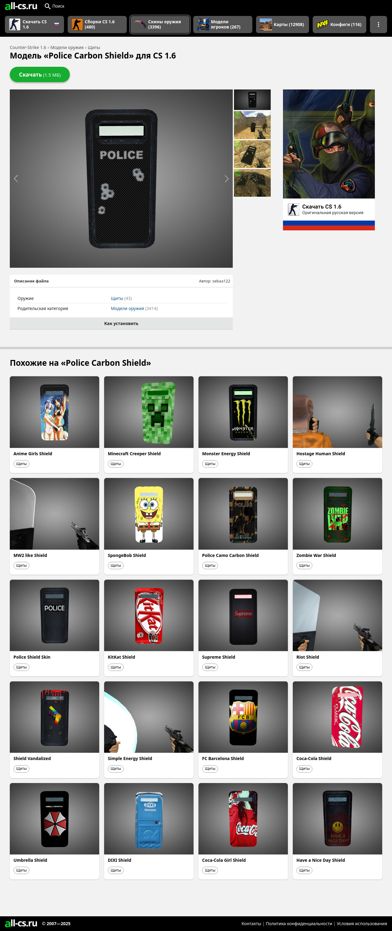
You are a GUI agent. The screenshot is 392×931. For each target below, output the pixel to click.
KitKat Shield (121, 657)
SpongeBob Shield (127, 555)
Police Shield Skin (32, 657)
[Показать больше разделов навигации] (378, 24)
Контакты (251, 923)
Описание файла (31, 281)
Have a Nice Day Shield (320, 860)
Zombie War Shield (316, 555)
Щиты (121, 298)
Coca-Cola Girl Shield (224, 860)
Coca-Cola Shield (313, 758)
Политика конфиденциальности (299, 923)
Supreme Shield (218, 657)
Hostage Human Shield (320, 453)
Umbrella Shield (30, 860)
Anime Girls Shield (32, 453)
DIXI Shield (119, 860)
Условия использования (362, 923)
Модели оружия (134, 308)
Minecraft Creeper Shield (134, 453)
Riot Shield (307, 657)
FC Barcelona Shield (223, 758)
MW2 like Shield (30, 555)
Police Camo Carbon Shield (230, 555)
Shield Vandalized (32, 758)
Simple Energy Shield (130, 758)
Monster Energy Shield (226, 453)
